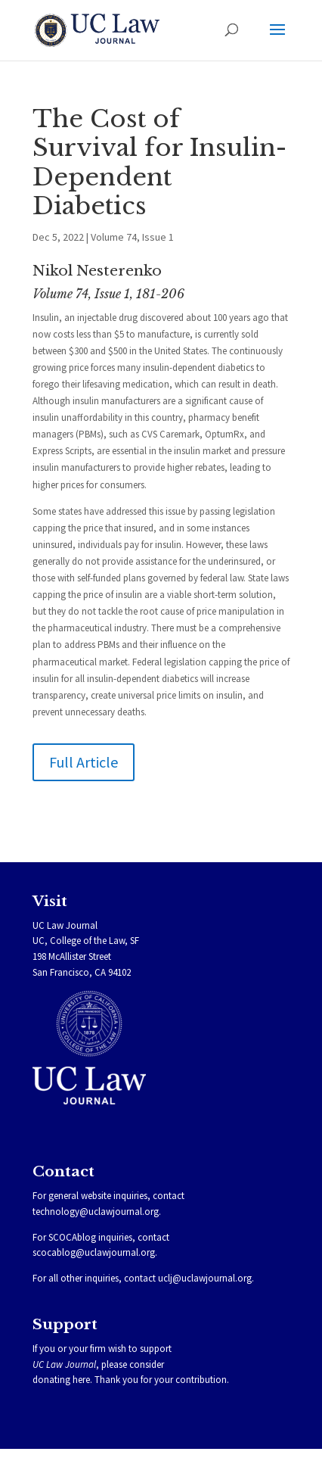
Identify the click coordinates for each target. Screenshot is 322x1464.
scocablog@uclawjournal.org (94, 1252)
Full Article (83, 761)
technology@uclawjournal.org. (97, 1211)
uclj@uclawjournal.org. (206, 1278)
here (81, 1379)
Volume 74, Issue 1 (132, 237)
